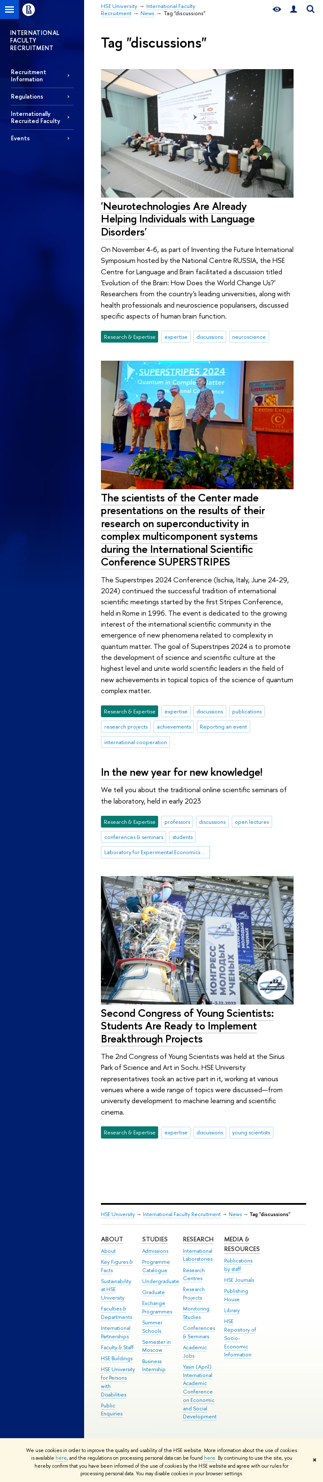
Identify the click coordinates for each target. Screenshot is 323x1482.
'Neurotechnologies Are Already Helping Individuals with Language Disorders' (178, 218)
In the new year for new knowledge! (181, 771)
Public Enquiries (111, 1410)
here (61, 1458)
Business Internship (154, 1365)
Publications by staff (238, 1265)
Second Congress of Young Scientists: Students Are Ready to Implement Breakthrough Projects (187, 1025)
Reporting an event (223, 726)
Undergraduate (160, 1281)
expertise (176, 336)
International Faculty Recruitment (182, 1214)
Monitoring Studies (196, 1313)
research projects (126, 726)
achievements (174, 726)
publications (247, 711)
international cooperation (135, 742)
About (112, 1239)
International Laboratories (197, 1255)
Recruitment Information (28, 75)
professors (177, 821)
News (235, 1214)
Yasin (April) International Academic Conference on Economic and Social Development (200, 1391)
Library (232, 1310)
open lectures (252, 821)
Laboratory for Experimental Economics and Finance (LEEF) (157, 852)
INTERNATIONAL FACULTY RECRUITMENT (35, 40)
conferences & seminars (133, 837)
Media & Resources (242, 1244)
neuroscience (249, 336)
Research (198, 1239)
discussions (209, 336)
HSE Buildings (116, 1358)
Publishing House (236, 1295)
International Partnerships (115, 1332)
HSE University (118, 1214)
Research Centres (194, 1274)
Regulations (27, 96)
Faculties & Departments (116, 1313)
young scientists (251, 1132)
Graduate (153, 1292)
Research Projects (194, 1293)
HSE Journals (239, 1280)
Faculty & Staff (117, 1347)
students (182, 837)
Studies (155, 1239)
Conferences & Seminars (199, 1332)
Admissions (155, 1250)
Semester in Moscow (156, 1346)
